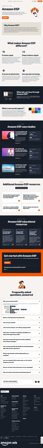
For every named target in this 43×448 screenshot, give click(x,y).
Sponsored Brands (3, 411)
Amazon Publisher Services (15, 426)
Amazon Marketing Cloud (15, 423)
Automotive (24, 397)
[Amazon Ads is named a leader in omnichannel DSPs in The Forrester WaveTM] (11, 197)
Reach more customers (4, 398)
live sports (21, 111)
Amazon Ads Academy (37, 397)
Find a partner (36, 408)
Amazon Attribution (14, 411)
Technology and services (16, 420)
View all (2, 418)
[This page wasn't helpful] (36, 382)
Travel (24, 415)
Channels (24, 418)
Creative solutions (15, 401)
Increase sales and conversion (5, 401)
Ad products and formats (3, 406)
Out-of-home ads (3, 416)
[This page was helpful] (39, 382)
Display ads (2, 412)
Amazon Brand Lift (14, 412)
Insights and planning (15, 395)
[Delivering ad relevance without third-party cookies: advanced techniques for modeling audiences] (31, 197)
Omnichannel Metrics (14, 416)
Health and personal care (26, 407)
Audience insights (14, 397)
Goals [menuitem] (2, 395)
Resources (35, 400)
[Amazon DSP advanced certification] (35, 237)
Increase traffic (3, 400)
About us (2, 436)
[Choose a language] (5, 392)
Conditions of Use (7, 436)
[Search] (32, 1)
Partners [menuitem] (35, 407)
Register (39, 1)
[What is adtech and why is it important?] (31, 208)
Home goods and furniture (26, 408)
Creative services (14, 404)
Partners (18, 1)
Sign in (35, 1)
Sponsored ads (3, 408)
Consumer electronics (26, 400)
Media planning (14, 398)
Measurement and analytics (15, 409)
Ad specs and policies (37, 401)
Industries (24, 395)
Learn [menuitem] (35, 395)
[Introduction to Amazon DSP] (8, 237)
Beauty (24, 398)
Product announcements (37, 398)
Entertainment (25, 401)
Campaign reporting (14, 415)
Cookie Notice (24, 436)
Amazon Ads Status (30, 436)
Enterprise (14, 1)
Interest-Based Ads (18, 436)
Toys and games (25, 414)
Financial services (25, 404)
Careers (36, 436)
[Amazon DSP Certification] (21, 237)
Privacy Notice (13, 436)
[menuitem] (5, 413)
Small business (10, 1)
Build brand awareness (4, 397)
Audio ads (2, 415)
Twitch (18, 111)
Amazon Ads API (14, 425)
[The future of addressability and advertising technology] (11, 208)
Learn (21, 1)
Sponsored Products (3, 409)
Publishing (24, 411)
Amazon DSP (13, 422)
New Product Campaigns (15, 429)
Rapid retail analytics (14, 418)
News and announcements (37, 404)
